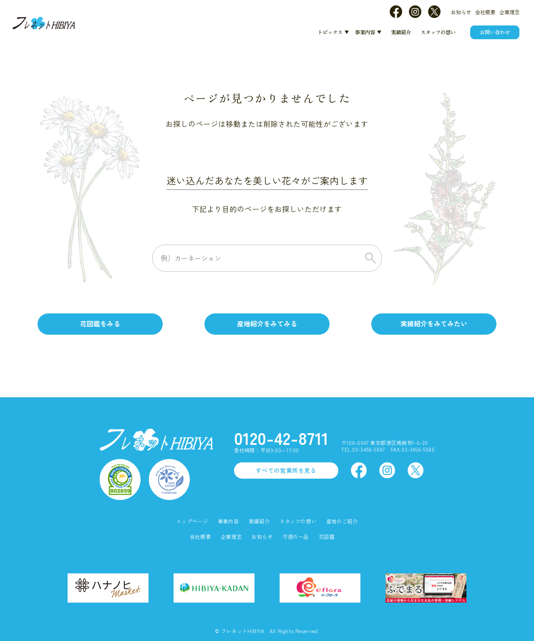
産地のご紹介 (342, 521)
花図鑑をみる (100, 323)
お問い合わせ (495, 32)
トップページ (192, 521)
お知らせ (461, 12)
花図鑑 (327, 536)
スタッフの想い (438, 32)
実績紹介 (401, 32)
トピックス (330, 32)
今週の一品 (295, 536)
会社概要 (485, 12)
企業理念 (509, 12)
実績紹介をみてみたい (433, 323)
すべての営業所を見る (286, 470)
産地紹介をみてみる (267, 323)
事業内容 (365, 32)
